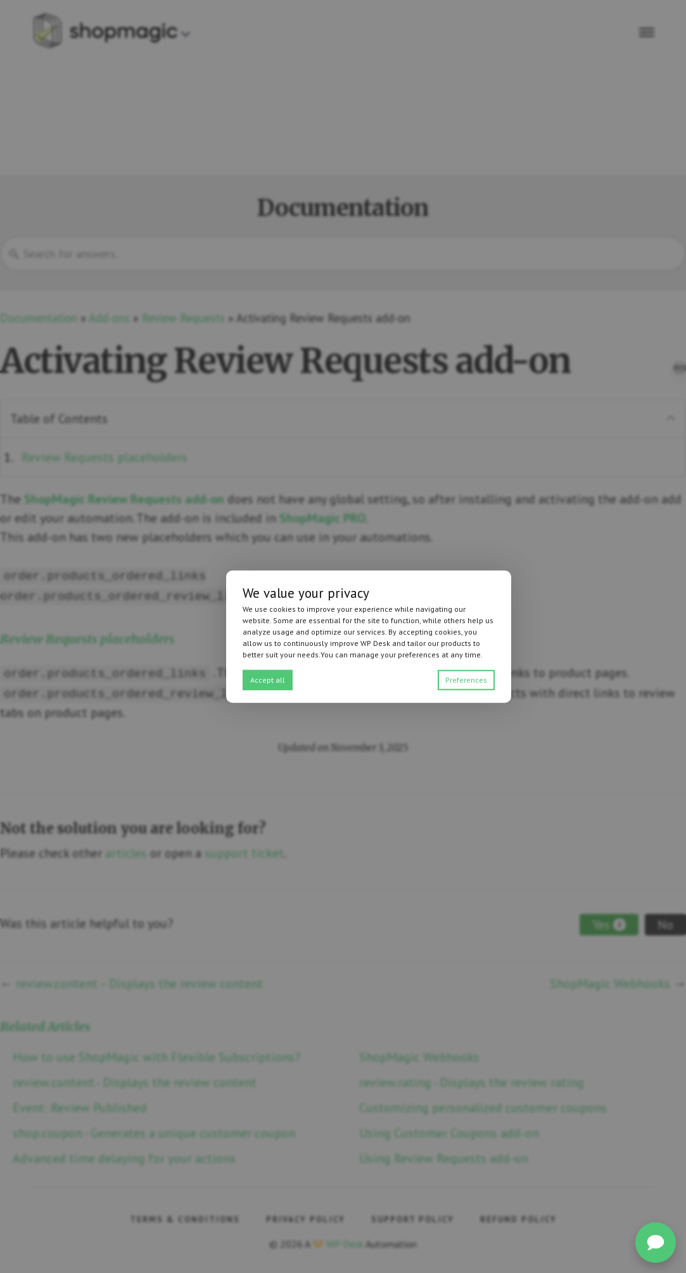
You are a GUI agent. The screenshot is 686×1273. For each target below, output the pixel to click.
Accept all (267, 679)
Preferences (466, 679)
